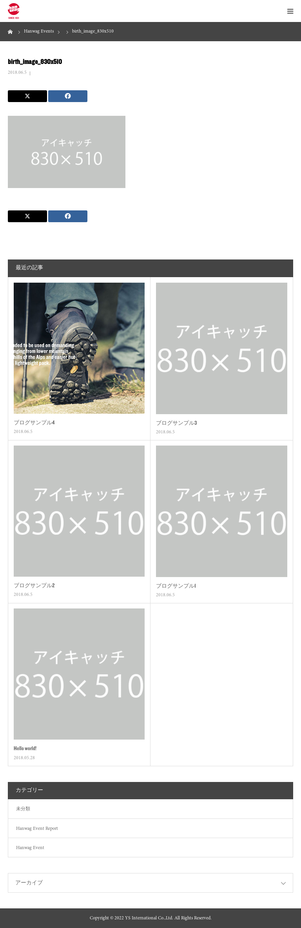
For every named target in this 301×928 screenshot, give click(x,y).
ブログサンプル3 (176, 423)
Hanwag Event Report (37, 828)
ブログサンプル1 (176, 586)
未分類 (23, 809)
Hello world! (25, 748)
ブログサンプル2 (34, 585)
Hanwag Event (30, 848)
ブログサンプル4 (34, 422)
